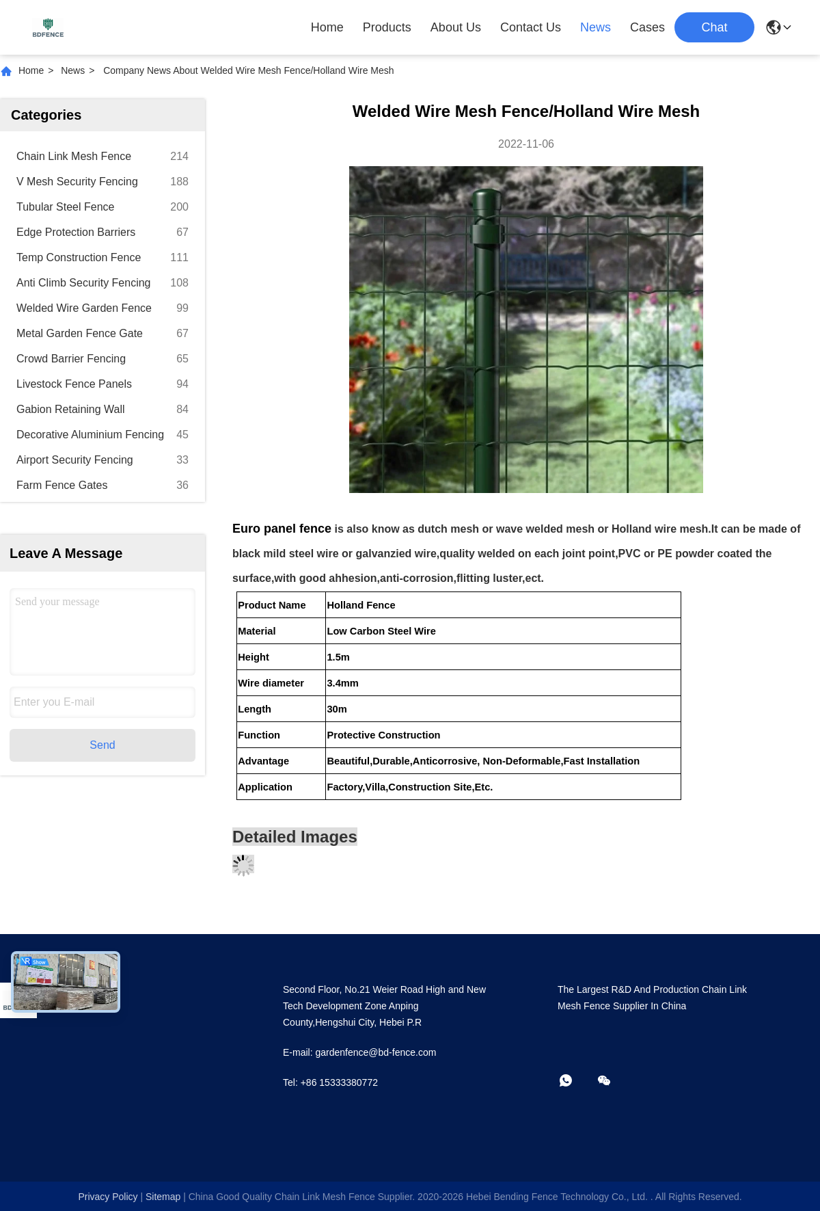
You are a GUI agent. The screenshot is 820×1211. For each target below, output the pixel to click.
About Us (455, 27)
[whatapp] (575, 1081)
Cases (647, 27)
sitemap (163, 1196)
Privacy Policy (107, 1196)
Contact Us (530, 27)
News (595, 27)
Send (102, 745)
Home (327, 27)
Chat (714, 27)
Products (387, 27)
